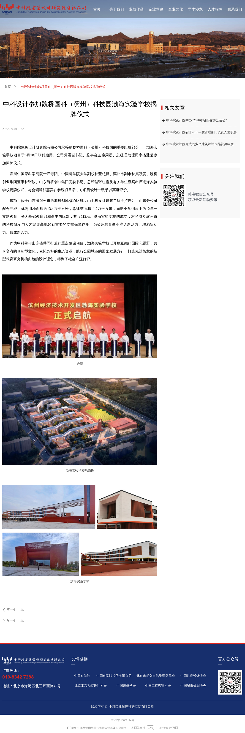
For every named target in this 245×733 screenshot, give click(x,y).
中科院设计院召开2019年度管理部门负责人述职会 (201, 133)
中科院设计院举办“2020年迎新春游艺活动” (196, 121)
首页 (8, 87)
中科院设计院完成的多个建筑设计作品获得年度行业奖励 (202, 145)
